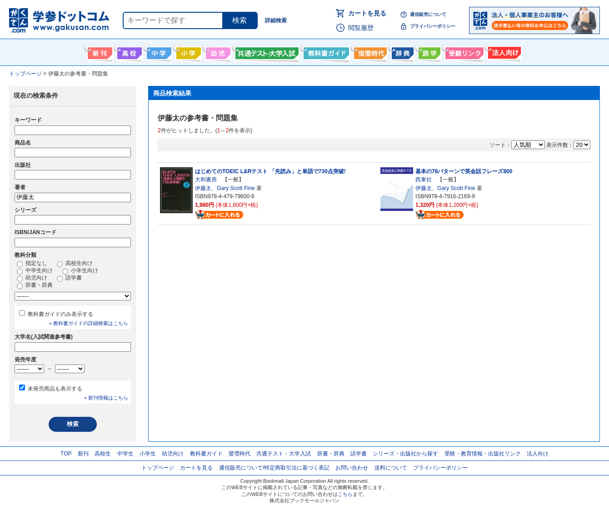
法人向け (503, 51)
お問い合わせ (351, 468)
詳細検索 (276, 20)
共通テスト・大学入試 (266, 51)
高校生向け (128, 51)
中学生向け (158, 51)
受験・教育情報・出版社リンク (482, 453)
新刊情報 (99, 51)
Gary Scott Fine (236, 188)
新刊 (83, 453)
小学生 (148, 453)
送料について (390, 468)
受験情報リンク (463, 51)
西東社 (423, 179)
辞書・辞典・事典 (401, 51)
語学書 (428, 51)
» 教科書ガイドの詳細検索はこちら (88, 323)
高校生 (103, 453)
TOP (65, 453)
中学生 (125, 453)
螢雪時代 (369, 51)
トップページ (157, 468)
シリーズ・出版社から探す (405, 453)
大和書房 (206, 179)
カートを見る (367, 13)
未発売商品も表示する (55, 388)
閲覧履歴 (361, 27)
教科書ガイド (325, 51)
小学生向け (187, 51)
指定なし (32, 263)
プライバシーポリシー (432, 26)
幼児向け (217, 51)
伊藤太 (203, 188)
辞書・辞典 (35, 285)
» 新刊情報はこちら (106, 397)
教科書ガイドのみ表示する (60, 314)
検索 (239, 20)
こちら (345, 494)
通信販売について (428, 14)
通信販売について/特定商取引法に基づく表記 (274, 468)
